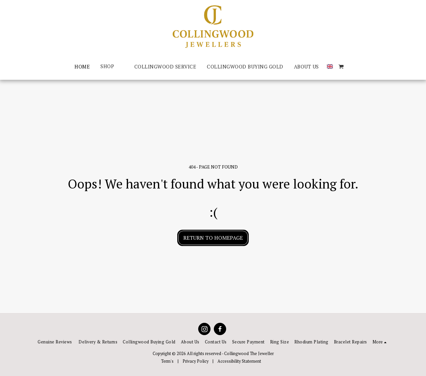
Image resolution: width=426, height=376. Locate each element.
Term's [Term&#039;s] (167, 361)
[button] (341, 66)
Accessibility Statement (239, 361)
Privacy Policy (196, 361)
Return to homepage (213, 237)
